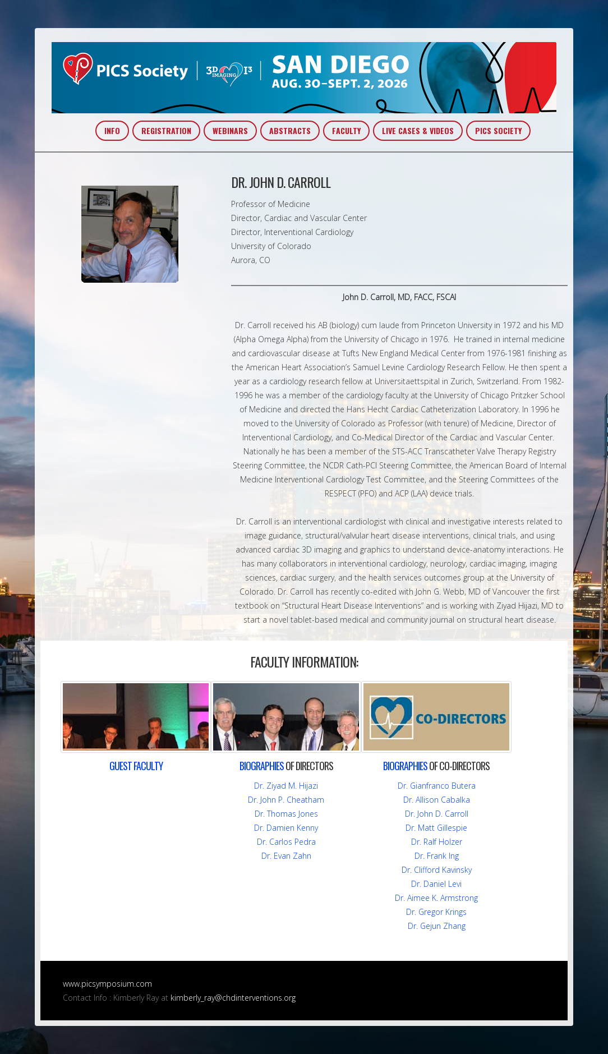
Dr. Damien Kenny (286, 827)
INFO (112, 130)
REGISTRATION (166, 130)
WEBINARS (230, 130)
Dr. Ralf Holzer (436, 841)
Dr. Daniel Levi (436, 883)
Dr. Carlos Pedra (286, 841)
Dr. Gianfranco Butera (437, 785)
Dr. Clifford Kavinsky (437, 869)
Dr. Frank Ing (436, 855)
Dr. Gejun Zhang (437, 925)
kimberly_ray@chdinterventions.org (233, 997)
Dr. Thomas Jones (286, 813)
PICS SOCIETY (498, 130)
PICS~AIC (304, 77)
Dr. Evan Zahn (286, 855)
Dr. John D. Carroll (436, 813)
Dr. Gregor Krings (436, 911)
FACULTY (346, 130)
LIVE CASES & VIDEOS (418, 130)
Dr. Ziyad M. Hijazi (286, 785)
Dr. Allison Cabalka (436, 799)
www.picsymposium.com (107, 983)
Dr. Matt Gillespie (436, 827)
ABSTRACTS (290, 130)
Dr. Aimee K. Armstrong (436, 897)
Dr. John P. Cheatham (286, 799)
